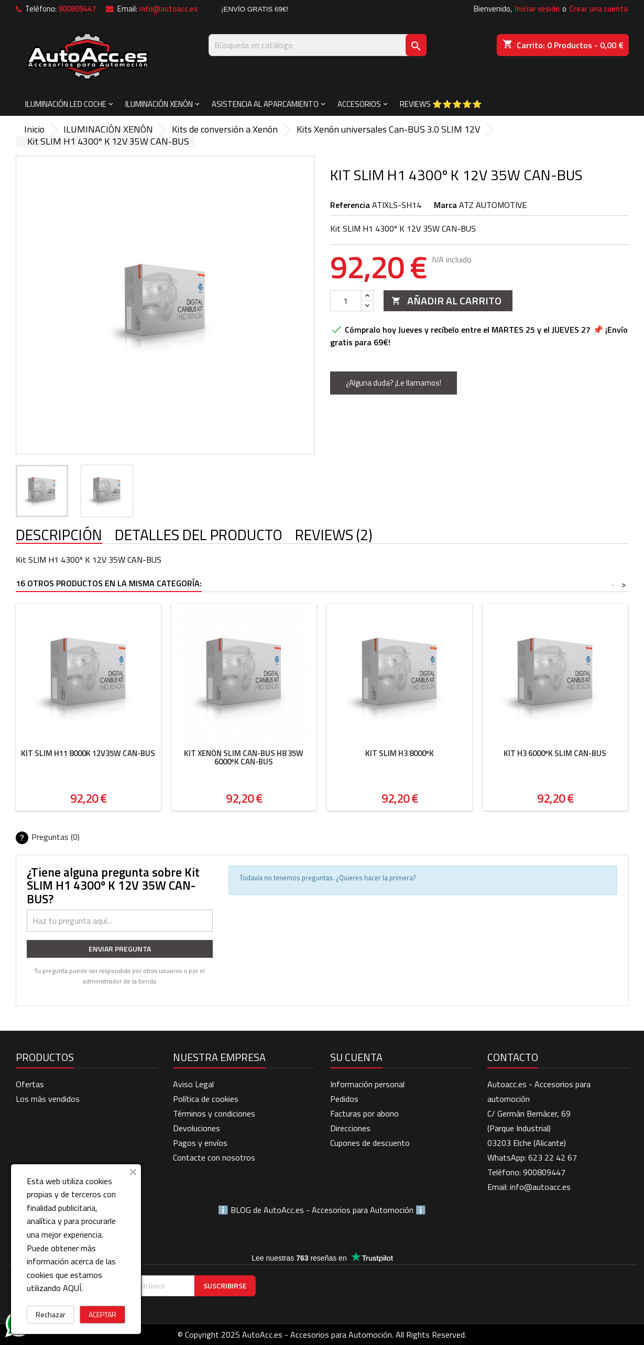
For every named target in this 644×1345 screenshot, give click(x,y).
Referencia (350, 205)
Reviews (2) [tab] (334, 536)
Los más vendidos (48, 1098)
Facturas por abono (364, 1113)
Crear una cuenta (598, 9)
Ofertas (30, 1084)
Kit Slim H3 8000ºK (399, 753)
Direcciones (350, 1128)
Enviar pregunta (120, 948)
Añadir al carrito (446, 300)
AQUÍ (72, 1288)
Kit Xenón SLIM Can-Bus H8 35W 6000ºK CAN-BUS (243, 757)
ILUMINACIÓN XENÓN (159, 104)
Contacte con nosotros (214, 1157)
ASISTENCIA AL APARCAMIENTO (265, 104)
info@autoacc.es (168, 9)
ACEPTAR (102, 1314)
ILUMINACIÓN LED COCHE (65, 104)
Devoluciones (196, 1128)
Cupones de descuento (370, 1142)
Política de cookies (205, 1098)
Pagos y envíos (200, 1142)
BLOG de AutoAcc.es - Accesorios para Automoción (322, 1210)
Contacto (512, 1057)
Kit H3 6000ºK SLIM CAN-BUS (555, 753)
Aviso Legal (193, 1084)
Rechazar (51, 1314)
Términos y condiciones (214, 1113)
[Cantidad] (346, 300)
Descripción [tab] (59, 536)
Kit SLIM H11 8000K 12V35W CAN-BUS (88, 753)
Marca (445, 205)
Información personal (367, 1084)
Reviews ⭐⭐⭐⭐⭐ (441, 104)
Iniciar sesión (537, 9)
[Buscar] (318, 45)
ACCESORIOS (359, 104)
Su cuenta (356, 1057)
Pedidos (344, 1098)
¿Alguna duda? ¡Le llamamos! (393, 383)
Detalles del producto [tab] (198, 536)
